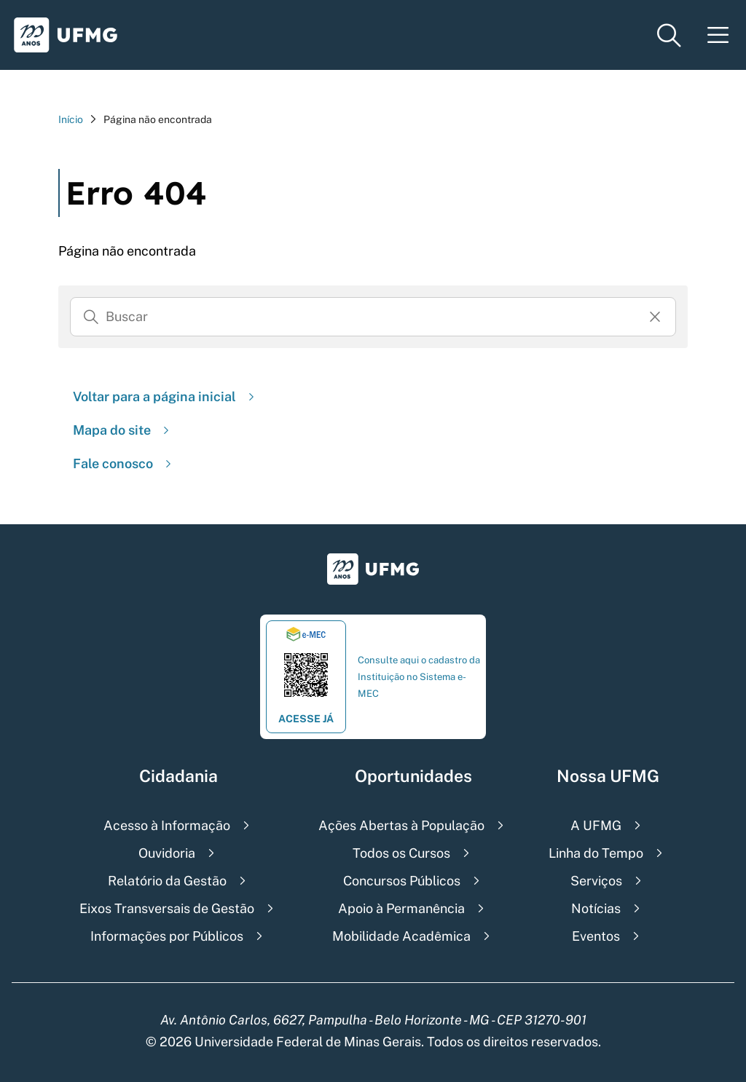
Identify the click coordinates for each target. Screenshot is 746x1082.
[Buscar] (91, 317)
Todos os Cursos (401, 853)
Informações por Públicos (166, 936)
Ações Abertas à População (401, 825)
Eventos (596, 936)
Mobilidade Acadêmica (401, 936)
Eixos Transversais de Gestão (166, 908)
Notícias (596, 908)
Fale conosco (124, 463)
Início (70, 119)
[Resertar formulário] (655, 317)
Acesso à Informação (166, 825)
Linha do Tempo (596, 853)
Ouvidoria (166, 853)
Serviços (596, 880)
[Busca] (373, 317)
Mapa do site (123, 430)
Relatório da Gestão (167, 880)
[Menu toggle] (718, 35)
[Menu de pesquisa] (669, 35)
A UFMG (595, 825)
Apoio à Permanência (401, 908)
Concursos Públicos (401, 880)
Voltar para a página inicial (165, 396)
